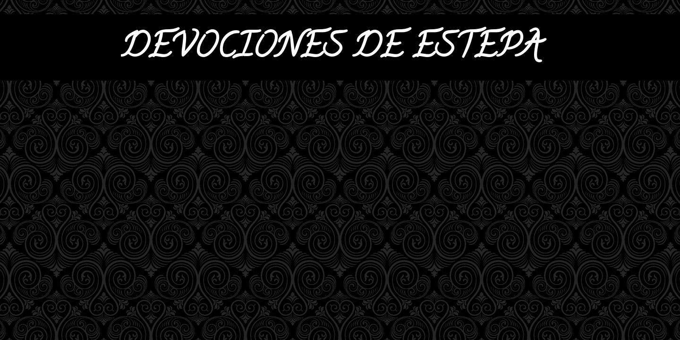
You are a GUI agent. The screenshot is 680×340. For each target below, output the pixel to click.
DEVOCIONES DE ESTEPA (331, 50)
